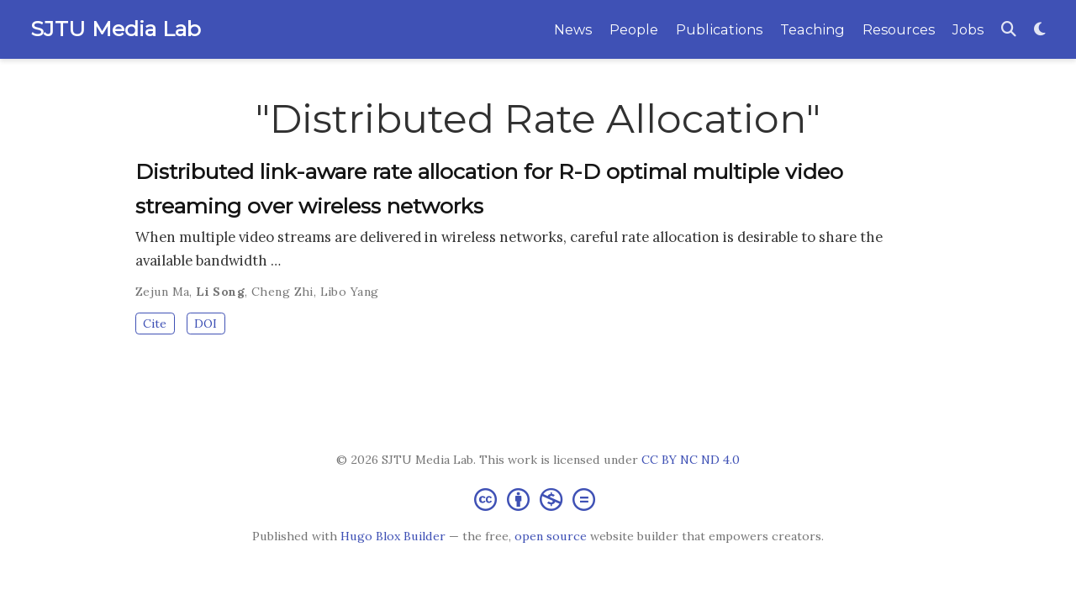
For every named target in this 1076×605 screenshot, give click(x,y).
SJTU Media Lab (115, 28)
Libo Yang (349, 291)
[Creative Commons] (538, 498)
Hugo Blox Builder (393, 536)
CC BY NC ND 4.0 (690, 459)
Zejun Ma (162, 291)
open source (550, 536)
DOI (205, 323)
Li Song (220, 291)
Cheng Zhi (282, 291)
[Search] (1008, 29)
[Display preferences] (1040, 29)
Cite (154, 323)
